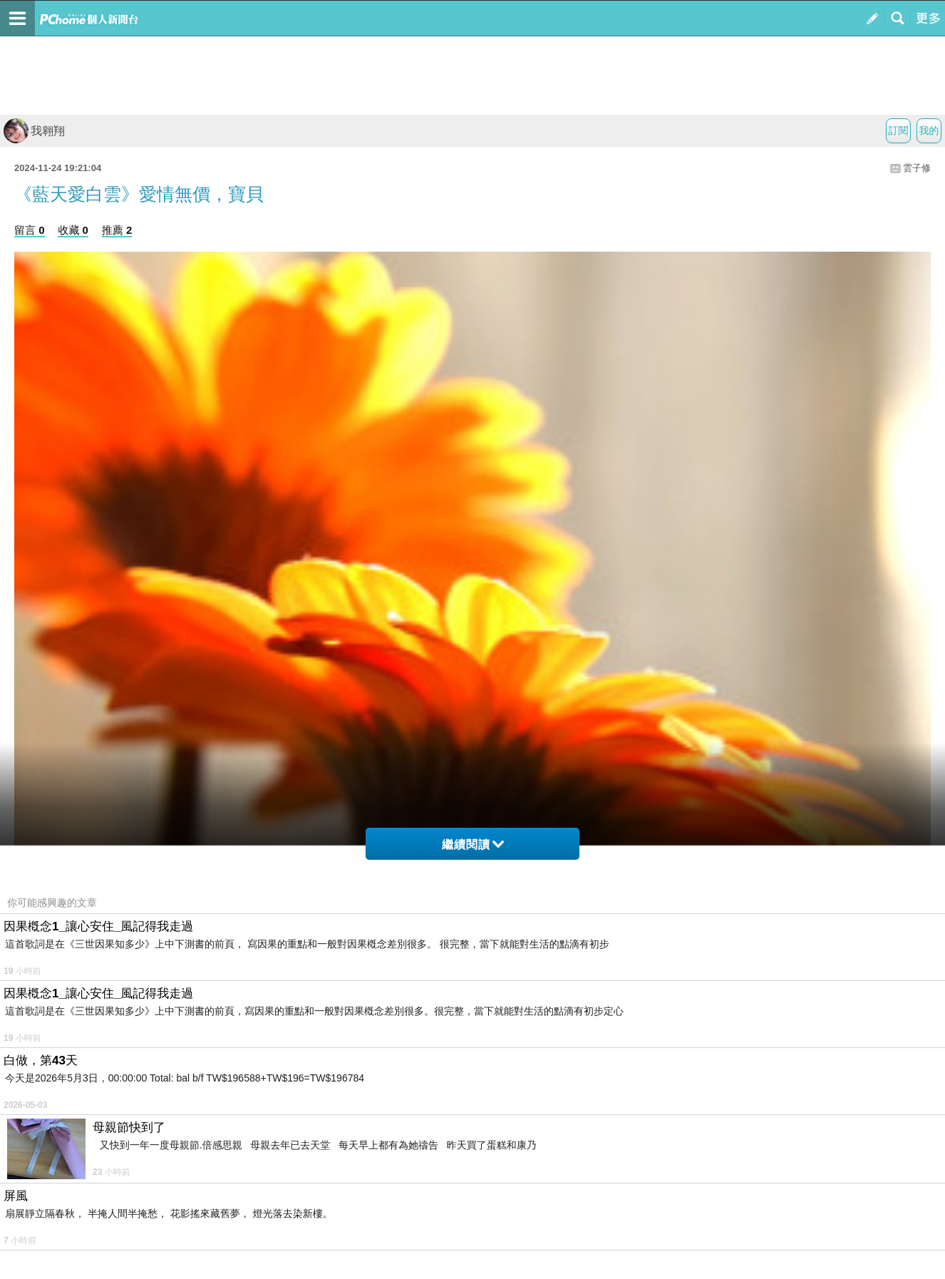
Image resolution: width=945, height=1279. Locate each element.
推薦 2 (117, 230)
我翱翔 (34, 130)
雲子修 (917, 168)
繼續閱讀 (473, 844)
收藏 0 (73, 230)
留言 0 (29, 230)
